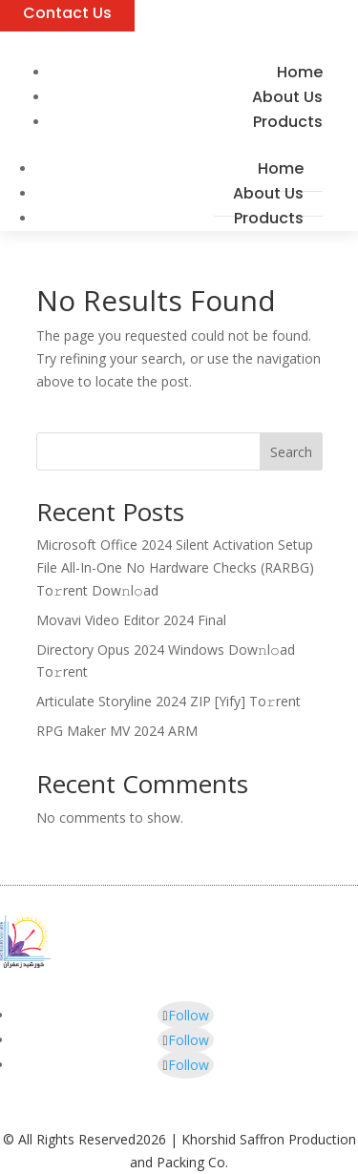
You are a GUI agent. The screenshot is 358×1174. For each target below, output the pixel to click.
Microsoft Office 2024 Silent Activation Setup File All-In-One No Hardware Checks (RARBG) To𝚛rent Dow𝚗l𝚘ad (175, 567)
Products (288, 122)
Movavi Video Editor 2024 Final (131, 620)
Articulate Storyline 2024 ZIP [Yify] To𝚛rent (168, 701)
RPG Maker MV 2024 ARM (117, 731)
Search (291, 452)
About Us (268, 193)
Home (281, 168)
